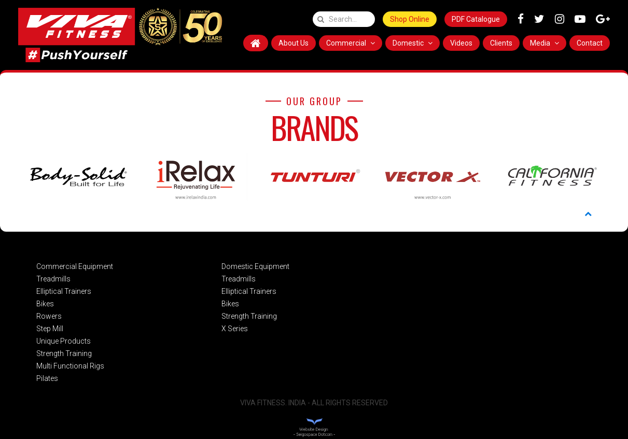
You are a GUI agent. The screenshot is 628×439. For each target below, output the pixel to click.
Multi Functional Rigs (70, 366)
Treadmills (53, 279)
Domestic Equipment (255, 266)
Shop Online (409, 19)
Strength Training (64, 353)
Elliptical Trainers (63, 291)
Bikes (45, 304)
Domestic (412, 43)
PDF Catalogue (476, 19)
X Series (234, 328)
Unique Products (63, 341)
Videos (461, 43)
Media (544, 43)
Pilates (47, 378)
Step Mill (49, 328)
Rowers (49, 316)
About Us (293, 43)
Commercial (350, 43)
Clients (501, 43)
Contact (590, 43)
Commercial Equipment (74, 266)
